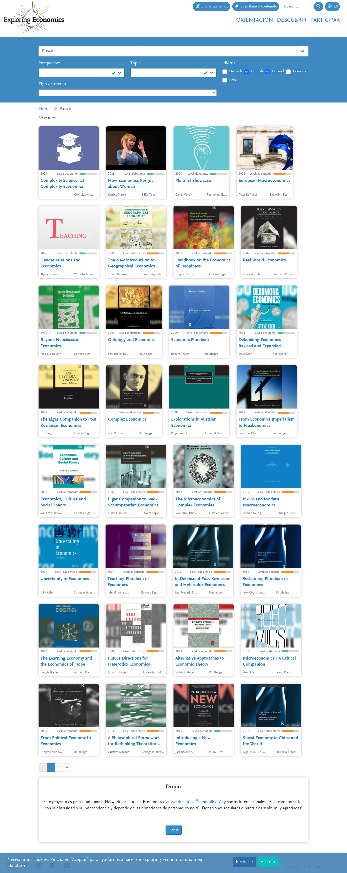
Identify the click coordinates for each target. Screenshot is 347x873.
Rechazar (244, 861)
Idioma (229, 63)
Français (299, 71)
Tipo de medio (52, 84)
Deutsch (235, 71)
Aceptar (268, 861)
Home (45, 109)
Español (278, 71)
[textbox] (127, 93)
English (257, 71)
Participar (325, 20)
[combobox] (128, 92)
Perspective (49, 63)
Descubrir (292, 20)
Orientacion (254, 20)
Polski (233, 80)
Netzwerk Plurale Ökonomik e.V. (192, 802)
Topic (135, 63)
